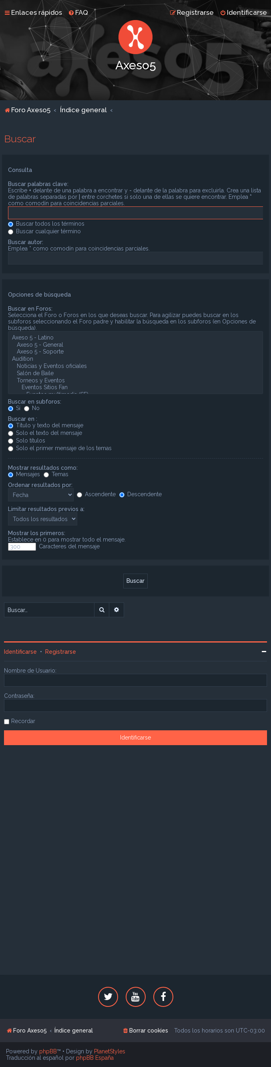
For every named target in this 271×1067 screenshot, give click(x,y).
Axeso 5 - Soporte (135, 352)
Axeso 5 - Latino (135, 338)
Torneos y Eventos (135, 380)
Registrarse (60, 652)
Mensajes (24, 474)
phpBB (48, 1051)
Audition (135, 359)
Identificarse (20, 652)
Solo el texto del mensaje (45, 433)
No (32, 408)
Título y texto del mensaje (45, 425)
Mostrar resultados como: (43, 468)
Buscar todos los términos (46, 223)
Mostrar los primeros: (36, 533)
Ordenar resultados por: (40, 485)
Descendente (140, 494)
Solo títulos (26, 440)
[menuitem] (78, 12)
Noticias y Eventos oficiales (135, 366)
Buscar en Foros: (30, 308)
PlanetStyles (109, 1051)
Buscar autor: (25, 242)
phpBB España (95, 1058)
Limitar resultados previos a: (46, 509)
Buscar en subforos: (34, 401)
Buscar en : (22, 419)
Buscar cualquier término (44, 231)
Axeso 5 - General (135, 345)
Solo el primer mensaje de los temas (60, 448)
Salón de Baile (135, 373)
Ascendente (96, 494)
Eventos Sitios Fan (135, 387)
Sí (14, 408)
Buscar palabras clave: (38, 184)
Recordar (23, 721)
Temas (56, 474)
